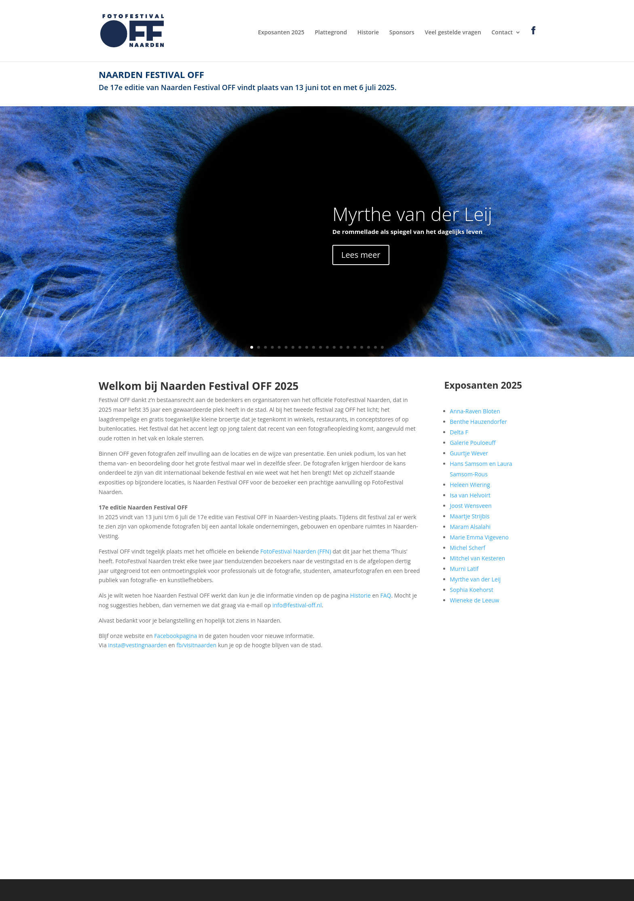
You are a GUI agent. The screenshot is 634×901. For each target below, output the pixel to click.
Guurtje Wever (469, 453)
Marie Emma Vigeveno (479, 537)
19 (375, 347)
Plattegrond (331, 32)
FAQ (385, 595)
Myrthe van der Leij (412, 213)
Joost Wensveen (471, 505)
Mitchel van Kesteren (477, 558)
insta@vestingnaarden (137, 645)
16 (354, 347)
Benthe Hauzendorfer (478, 421)
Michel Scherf (468, 548)
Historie (368, 32)
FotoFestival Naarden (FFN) (295, 551)
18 (368, 347)
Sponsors (401, 32)
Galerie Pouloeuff (473, 442)
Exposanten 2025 (281, 32)
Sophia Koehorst (471, 590)
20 (382, 347)
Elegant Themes (166, 890)
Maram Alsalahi (470, 526)
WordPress (260, 890)
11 (320, 347)
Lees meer (360, 254)
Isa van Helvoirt (470, 495)
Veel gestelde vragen (453, 32)
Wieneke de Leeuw (474, 600)
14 (341, 347)
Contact (501, 32)
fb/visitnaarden (196, 645)
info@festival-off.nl (297, 605)
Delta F (459, 432)
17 (361, 347)
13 (334, 347)
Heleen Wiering (470, 484)
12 (327, 347)
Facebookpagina (175, 636)
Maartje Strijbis (470, 516)
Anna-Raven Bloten (475, 411)
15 (348, 347)
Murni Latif (464, 569)
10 (313, 347)
